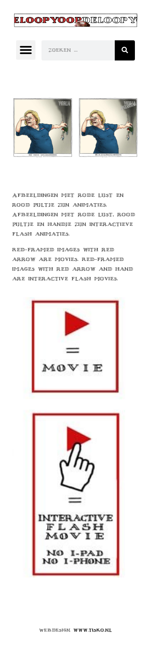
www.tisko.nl (92, 630)
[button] (25, 50)
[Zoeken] (125, 50)
